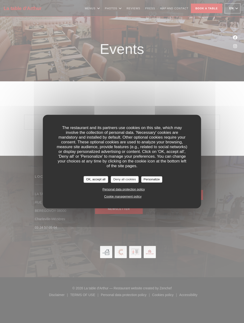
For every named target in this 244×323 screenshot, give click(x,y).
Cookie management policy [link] (123, 196)
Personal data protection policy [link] (123, 189)
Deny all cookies (124, 179)
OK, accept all (96, 179)
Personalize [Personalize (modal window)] (151, 179)
